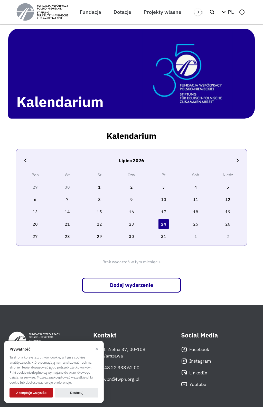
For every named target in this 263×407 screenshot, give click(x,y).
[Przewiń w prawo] (197, 12)
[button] (227, 12)
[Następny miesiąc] (237, 160)
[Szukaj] (212, 12)
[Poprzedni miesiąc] (25, 160)
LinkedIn (194, 373)
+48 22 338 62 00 (116, 367)
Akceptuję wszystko (31, 393)
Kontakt (104, 335)
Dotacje (122, 11)
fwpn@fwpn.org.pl (116, 379)
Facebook (195, 349)
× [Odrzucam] (96, 349)
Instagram (196, 361)
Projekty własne (162, 11)
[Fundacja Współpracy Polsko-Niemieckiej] (42, 12)
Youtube (193, 384)
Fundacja (90, 11)
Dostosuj (76, 393)
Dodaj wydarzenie (131, 285)
